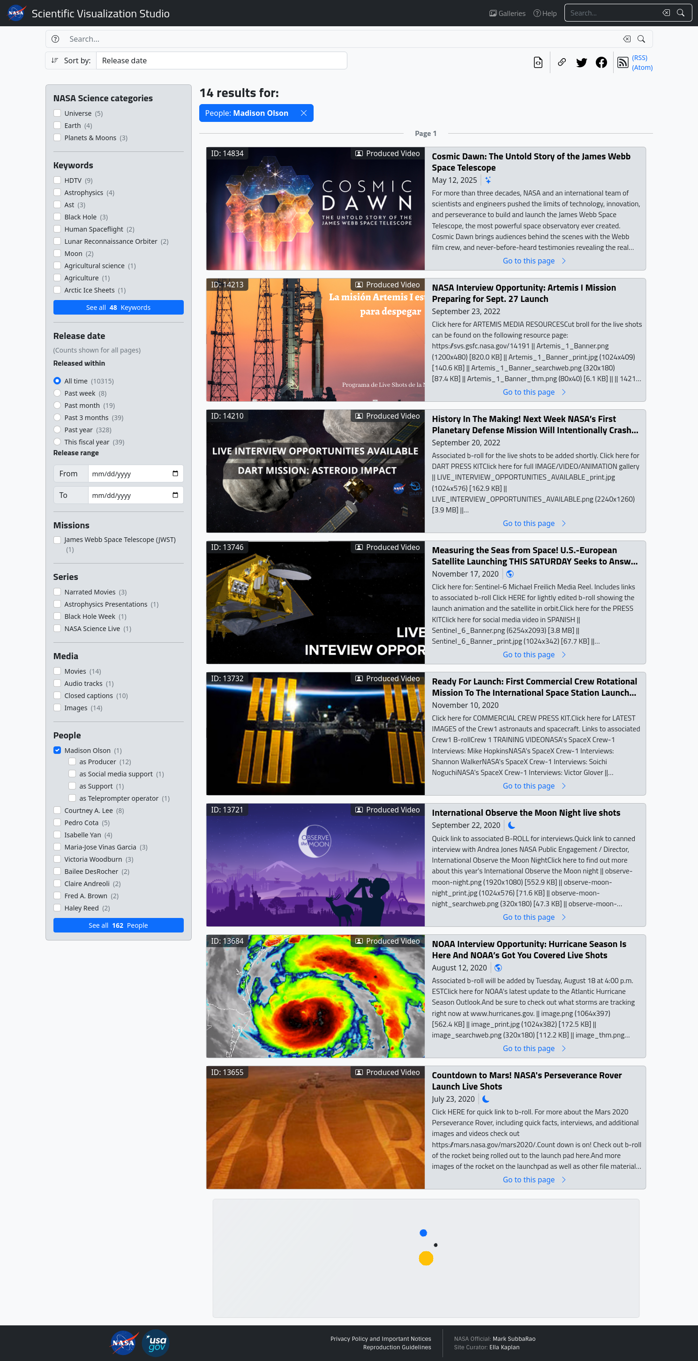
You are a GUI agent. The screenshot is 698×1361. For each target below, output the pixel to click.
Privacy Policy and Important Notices (380, 1339)
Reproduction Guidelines (397, 1347)
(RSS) (639, 57)
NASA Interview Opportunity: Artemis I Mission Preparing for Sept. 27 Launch (524, 293)
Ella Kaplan (504, 1347)
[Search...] (610, 13)
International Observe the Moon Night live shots (526, 812)
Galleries (507, 13)
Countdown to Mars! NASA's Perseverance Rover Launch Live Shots (527, 1080)
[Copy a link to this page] (562, 62)
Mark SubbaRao (514, 1339)
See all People (118, 925)
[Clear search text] (664, 13)
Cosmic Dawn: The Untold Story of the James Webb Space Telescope (531, 161)
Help (545, 13)
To (64, 495)
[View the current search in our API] (538, 62)
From (69, 473)
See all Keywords (118, 307)
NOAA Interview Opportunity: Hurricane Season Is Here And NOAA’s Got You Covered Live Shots (529, 949)
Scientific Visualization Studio (101, 13)
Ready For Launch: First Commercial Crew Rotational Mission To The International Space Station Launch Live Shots (534, 687)
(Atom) (642, 67)
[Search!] (681, 13)
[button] (304, 113)
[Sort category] (221, 60)
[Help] (55, 39)
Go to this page (535, 260)
